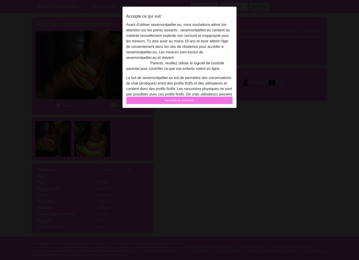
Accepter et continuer (179, 100)
